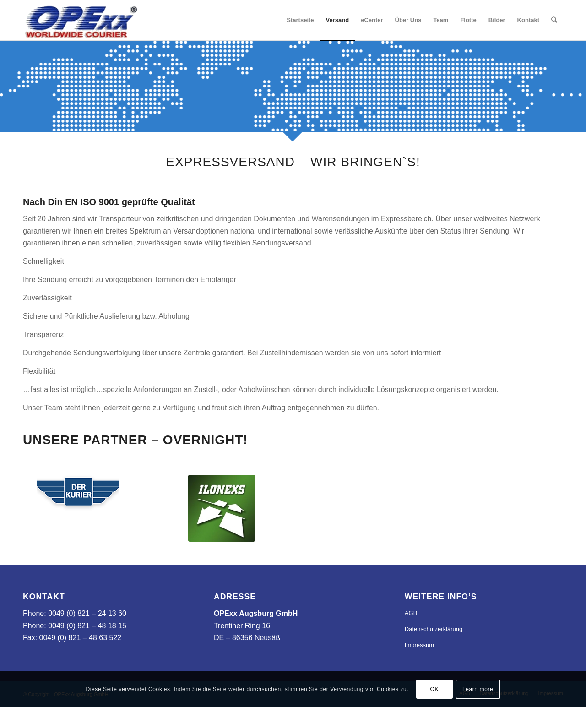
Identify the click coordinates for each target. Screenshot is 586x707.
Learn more (477, 689)
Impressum (419, 645)
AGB (411, 612)
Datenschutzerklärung (433, 628)
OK (434, 689)
